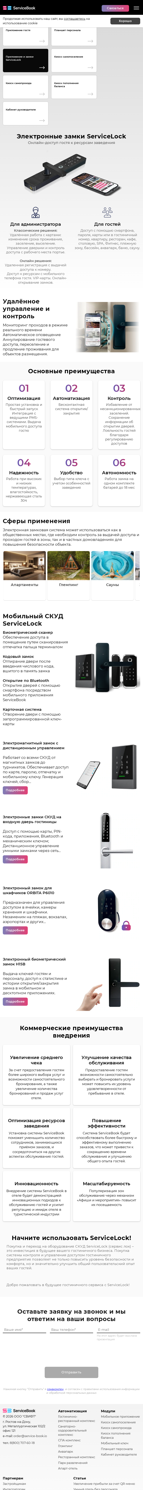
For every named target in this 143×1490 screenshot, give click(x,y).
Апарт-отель (67, 1417)
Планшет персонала (67, 30)
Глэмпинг (65, 1394)
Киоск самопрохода (18, 83)
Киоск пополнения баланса (66, 85)
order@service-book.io (30, 1384)
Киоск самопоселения (68, 56)
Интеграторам (14, 1437)
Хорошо (125, 21)
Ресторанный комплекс (76, 1405)
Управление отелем (89, 1459)
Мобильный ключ (114, 1391)
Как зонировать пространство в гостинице (98, 1451)
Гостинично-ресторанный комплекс (76, 1367)
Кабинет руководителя (21, 109)
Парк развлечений (73, 1411)
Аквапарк (65, 1400)
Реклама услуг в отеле (90, 1443)
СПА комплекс (69, 1388)
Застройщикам (14, 1432)
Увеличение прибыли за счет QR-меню (104, 1432)
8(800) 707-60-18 (22, 1391)
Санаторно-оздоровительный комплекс (72, 1379)
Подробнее (15, 738)
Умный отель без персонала (95, 1437)
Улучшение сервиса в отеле (95, 1464)
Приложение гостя (18, 30)
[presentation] (71, 1298)
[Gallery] (71, 524)
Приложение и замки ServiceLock (20, 58)
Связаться (115, 8)
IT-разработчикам (17, 1443)
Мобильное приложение (120, 1365)
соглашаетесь (74, 19)
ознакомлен (55, 1337)
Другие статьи (84, 1470)
